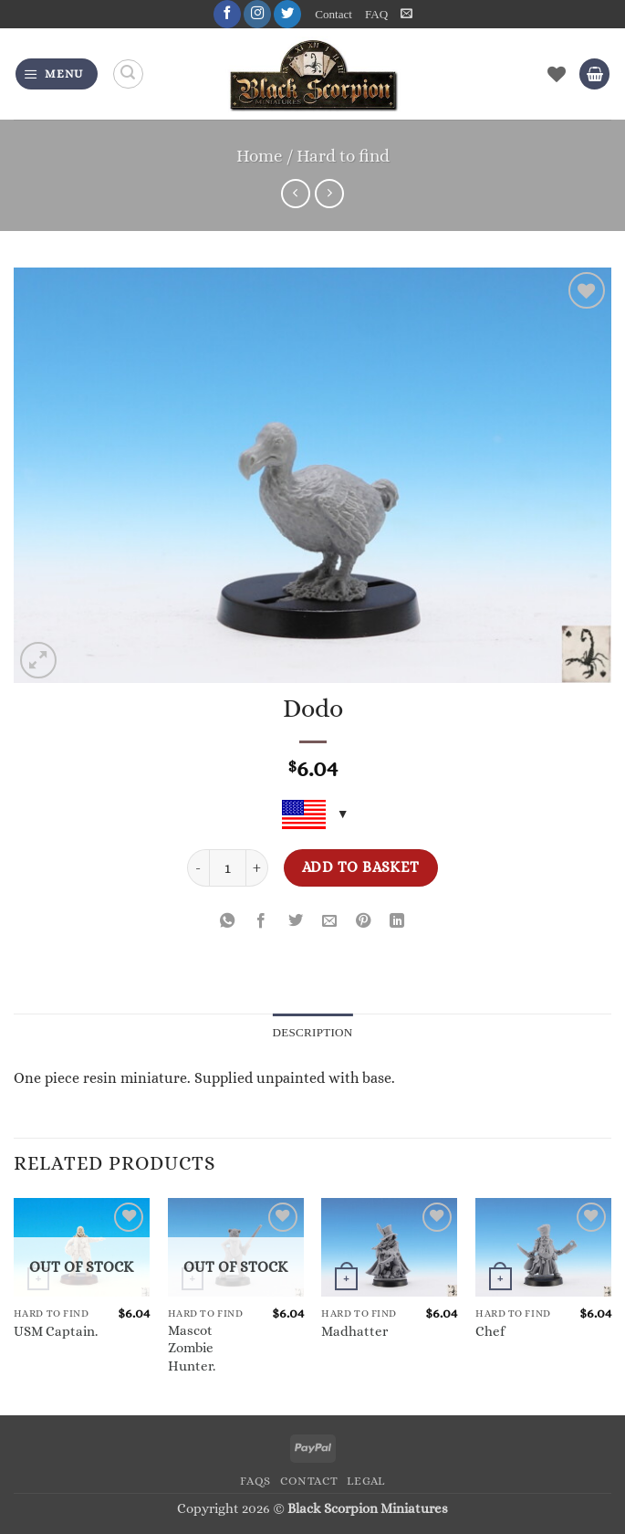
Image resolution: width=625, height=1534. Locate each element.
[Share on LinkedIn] (397, 922)
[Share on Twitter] (295, 922)
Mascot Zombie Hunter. (191, 1348)
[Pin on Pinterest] (363, 922)
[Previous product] (329, 193)
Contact (333, 14)
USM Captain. (56, 1331)
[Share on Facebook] (261, 922)
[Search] (128, 74)
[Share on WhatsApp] (227, 922)
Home (259, 155)
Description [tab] (312, 1032)
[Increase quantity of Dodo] (257, 868)
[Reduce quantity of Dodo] (198, 868)
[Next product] (295, 193)
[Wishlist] (556, 74)
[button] (406, 14)
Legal (365, 1481)
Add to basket (361, 868)
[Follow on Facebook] (227, 14)
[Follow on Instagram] (257, 14)
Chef (490, 1331)
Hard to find (343, 155)
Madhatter (354, 1331)
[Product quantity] (227, 868)
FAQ (376, 14)
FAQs (255, 1481)
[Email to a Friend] (329, 922)
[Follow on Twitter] (287, 14)
